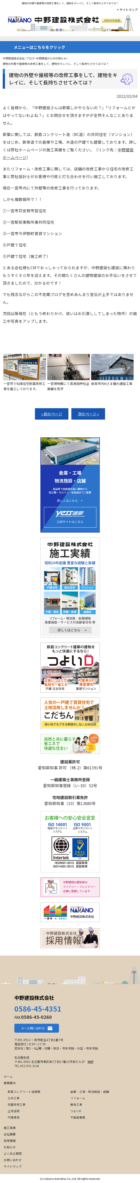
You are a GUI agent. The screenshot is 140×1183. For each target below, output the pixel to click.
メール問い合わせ (33, 1028)
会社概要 (10, 1134)
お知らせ (10, 1147)
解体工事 (76, 1104)
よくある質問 (13, 1153)
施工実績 (10, 1128)
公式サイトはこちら (70, 517)
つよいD (75, 1111)
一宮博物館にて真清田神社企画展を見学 (68, 386)
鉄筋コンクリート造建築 (24, 1092)
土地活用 (14, 1111)
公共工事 (14, 1098)
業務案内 (10, 1083)
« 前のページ (51, 413)
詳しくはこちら (67, 500)
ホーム (8, 1076)
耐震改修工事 (17, 1104)
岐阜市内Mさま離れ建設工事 (111, 383)
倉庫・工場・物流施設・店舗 (89, 1092)
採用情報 (10, 1140)
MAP (91, 1061)
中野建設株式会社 (34, 997)
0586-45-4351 (37, 1009)
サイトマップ (129, 9)
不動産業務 (77, 1117)
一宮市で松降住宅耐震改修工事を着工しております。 (24, 386)
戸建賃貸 (14, 1117)
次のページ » (88, 413)
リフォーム (77, 1098)
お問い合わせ (13, 1160)
